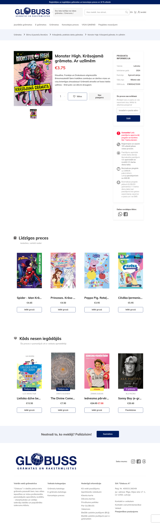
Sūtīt (128, 118)
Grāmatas (54, 24)
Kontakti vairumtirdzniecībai (128, 504)
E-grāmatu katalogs (57, 492)
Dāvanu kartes (88, 498)
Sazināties (108, 434)
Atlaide (97, 389)
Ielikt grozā (29, 309)
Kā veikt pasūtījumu (90, 488)
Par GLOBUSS (87, 505)
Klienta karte (87, 495)
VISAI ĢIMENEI (88, 24)
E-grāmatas (40, 24)
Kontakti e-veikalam (124, 501)
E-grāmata (130, 389)
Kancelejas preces (70, 24)
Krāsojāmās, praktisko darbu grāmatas (67, 35)
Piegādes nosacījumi (108, 24)
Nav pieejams (99, 96)
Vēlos (77, 96)
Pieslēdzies (130, 410)
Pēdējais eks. (29, 389)
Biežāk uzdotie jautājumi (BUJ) (95, 512)
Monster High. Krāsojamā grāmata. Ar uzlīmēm (106, 35)
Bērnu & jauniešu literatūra (37, 35)
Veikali (118, 508)
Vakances (85, 509)
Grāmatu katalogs (56, 488)
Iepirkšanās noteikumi (91, 492)
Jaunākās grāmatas (23, 24)
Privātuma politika (89, 502)
